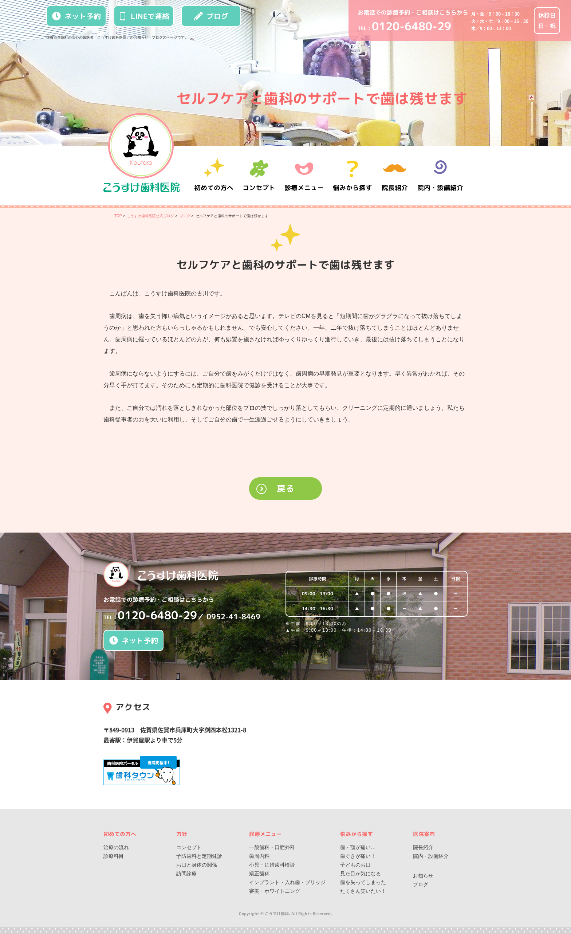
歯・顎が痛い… (358, 847)
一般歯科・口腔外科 (272, 847)
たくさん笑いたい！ (363, 891)
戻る (285, 488)
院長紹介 (394, 175)
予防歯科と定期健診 (199, 856)
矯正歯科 (259, 873)
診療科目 (113, 856)
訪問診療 (186, 873)
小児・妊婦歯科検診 (272, 865)
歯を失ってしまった (363, 882)
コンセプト (189, 847)
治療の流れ (116, 847)
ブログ (211, 16)
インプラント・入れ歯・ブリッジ (287, 882)
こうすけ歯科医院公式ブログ (150, 216)
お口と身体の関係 (196, 865)
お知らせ (423, 876)
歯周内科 (259, 856)
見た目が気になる (360, 873)
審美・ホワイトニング (274, 891)
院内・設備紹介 (440, 175)
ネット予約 (76, 16)
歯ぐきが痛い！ (358, 856)
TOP (118, 216)
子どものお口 (355, 865)
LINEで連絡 (143, 16)
